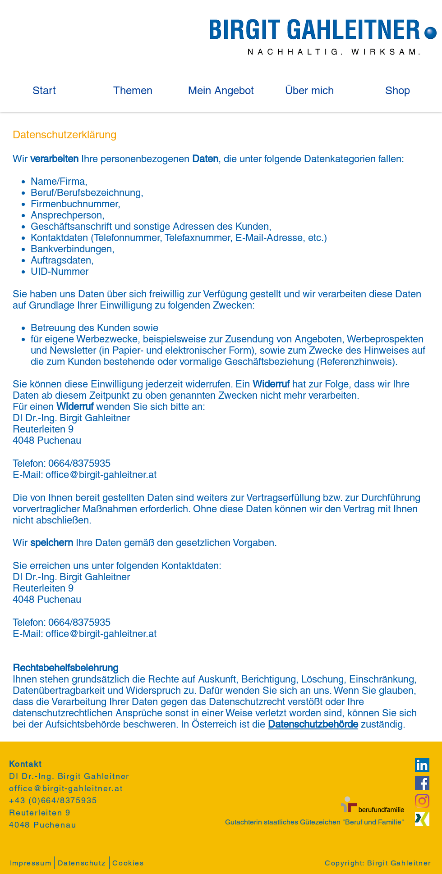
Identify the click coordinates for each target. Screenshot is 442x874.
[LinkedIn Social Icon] (422, 765)
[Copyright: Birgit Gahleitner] (379, 862)
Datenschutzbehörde (313, 724)
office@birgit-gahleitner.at (101, 474)
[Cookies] (129, 862)
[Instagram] (422, 801)
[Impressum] (32, 862)
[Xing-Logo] (422, 819)
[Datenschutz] (83, 862)
